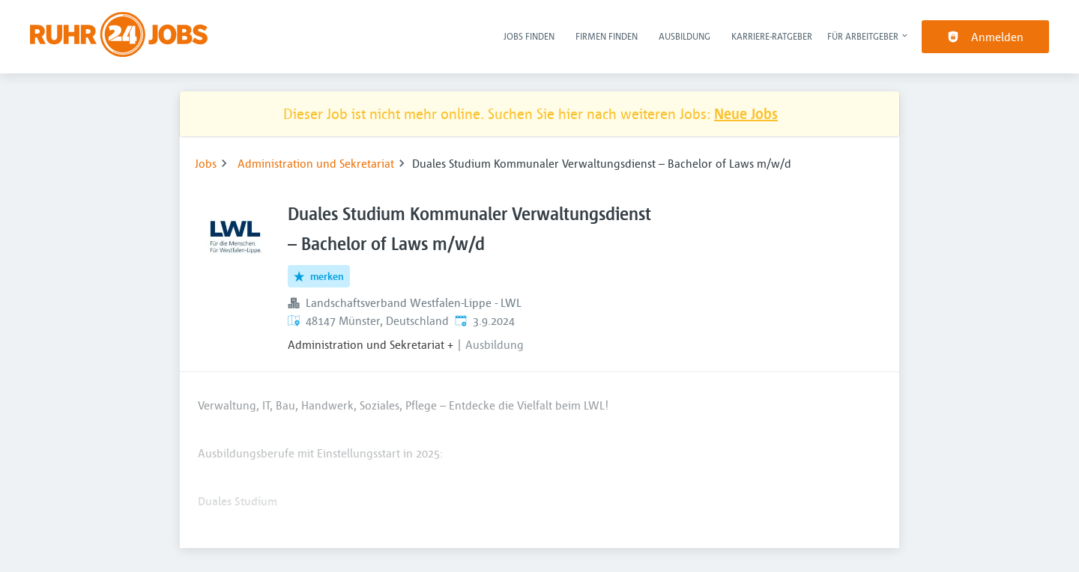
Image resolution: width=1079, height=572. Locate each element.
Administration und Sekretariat (316, 163)
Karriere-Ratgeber (771, 36)
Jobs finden (529, 36)
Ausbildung (684, 36)
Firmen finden (606, 36)
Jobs (206, 163)
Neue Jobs (746, 113)
